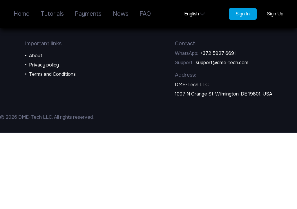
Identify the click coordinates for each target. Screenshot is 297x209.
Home (22, 13)
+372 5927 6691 (218, 53)
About (35, 56)
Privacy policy (44, 65)
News (120, 13)
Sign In (243, 14)
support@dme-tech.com (222, 63)
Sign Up (275, 14)
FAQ (145, 13)
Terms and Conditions (52, 74)
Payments (88, 13)
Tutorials (52, 13)
